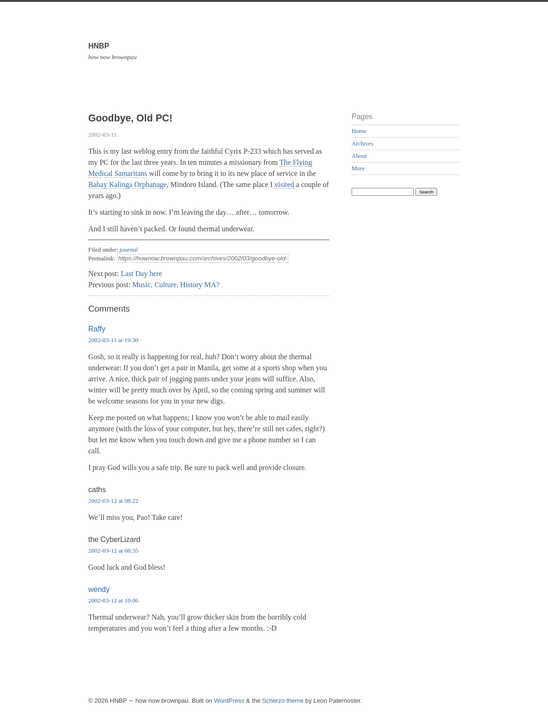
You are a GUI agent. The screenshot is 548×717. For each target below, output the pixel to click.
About (359, 155)
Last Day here (141, 273)
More (358, 168)
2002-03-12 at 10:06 (113, 600)
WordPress (229, 700)
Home (359, 130)
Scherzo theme (283, 700)
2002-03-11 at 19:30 (113, 340)
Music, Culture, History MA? (175, 285)
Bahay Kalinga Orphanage (127, 184)
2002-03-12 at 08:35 (113, 550)
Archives (362, 143)
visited (284, 184)
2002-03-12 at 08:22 (113, 500)
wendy (99, 589)
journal (129, 249)
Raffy (96, 329)
